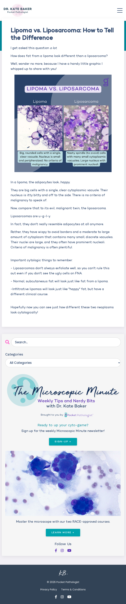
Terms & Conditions (73, 589)
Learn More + (63, 532)
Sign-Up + (63, 442)
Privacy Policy (48, 589)
